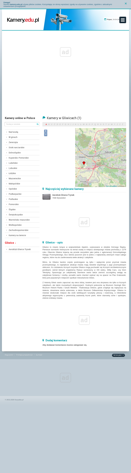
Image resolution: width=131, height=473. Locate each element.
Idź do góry (117, 355)
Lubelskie (13, 163)
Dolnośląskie (15, 152)
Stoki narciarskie (16, 147)
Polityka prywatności (24, 355)
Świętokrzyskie (16, 214)
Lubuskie (13, 168)
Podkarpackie (15, 194)
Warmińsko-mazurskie (19, 219)
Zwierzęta (13, 142)
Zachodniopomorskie (18, 230)
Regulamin (9, 355)
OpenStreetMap (111, 186)
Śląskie (12, 209)
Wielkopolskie (15, 225)
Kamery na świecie (17, 235)
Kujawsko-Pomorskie (19, 157)
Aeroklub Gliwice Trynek (20, 249)
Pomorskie (14, 204)
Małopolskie (14, 183)
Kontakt (39, 355)
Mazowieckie (15, 178)
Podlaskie (13, 199)
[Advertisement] (65, 92)
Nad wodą (13, 132)
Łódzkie (12, 173)
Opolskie (13, 188)
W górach (13, 137)
